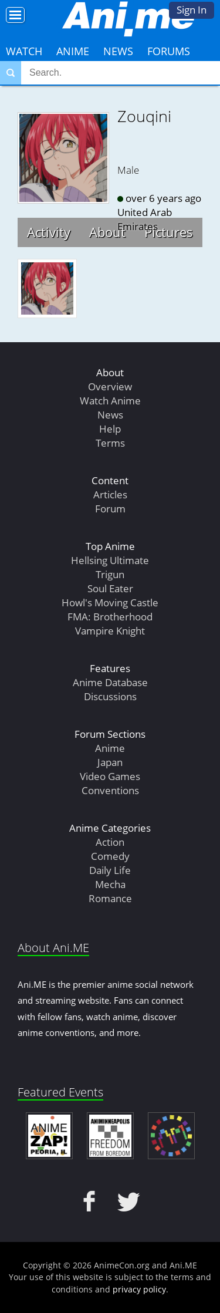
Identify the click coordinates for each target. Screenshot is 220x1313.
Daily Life (110, 870)
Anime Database (110, 682)
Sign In (192, 9)
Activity (48, 232)
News (118, 51)
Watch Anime (110, 400)
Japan (110, 762)
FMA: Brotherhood (110, 616)
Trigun (110, 574)
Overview (110, 386)
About (107, 232)
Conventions (110, 790)
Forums (168, 51)
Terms (110, 443)
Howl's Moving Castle (110, 602)
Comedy (110, 856)
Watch (24, 51)
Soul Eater (110, 588)
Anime (72, 51)
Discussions (110, 696)
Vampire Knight (110, 630)
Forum (110, 508)
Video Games (110, 776)
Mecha (110, 884)
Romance (110, 898)
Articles (110, 494)
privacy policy (139, 1289)
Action (110, 842)
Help (110, 429)
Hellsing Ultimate (110, 560)
